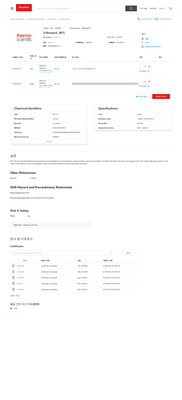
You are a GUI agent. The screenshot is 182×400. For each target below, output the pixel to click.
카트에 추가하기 (161, 96)
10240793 (20, 272)
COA (145, 43)
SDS (145, 39)
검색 (128, 253)
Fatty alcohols (51, 19)
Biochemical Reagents (17, 19)
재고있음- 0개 (144, 86)
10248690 (20, 266)
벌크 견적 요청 (141, 96)
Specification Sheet (151, 46)
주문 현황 (143, 8)
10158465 (20, 289)
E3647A (20, 284)
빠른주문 (153, 8)
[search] (79, 8)
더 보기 (49, 141)
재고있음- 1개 (144, 71)
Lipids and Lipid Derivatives (35, 19)
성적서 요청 (14, 295)
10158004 (20, 278)
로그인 (56, 69)
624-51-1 (51, 42)
